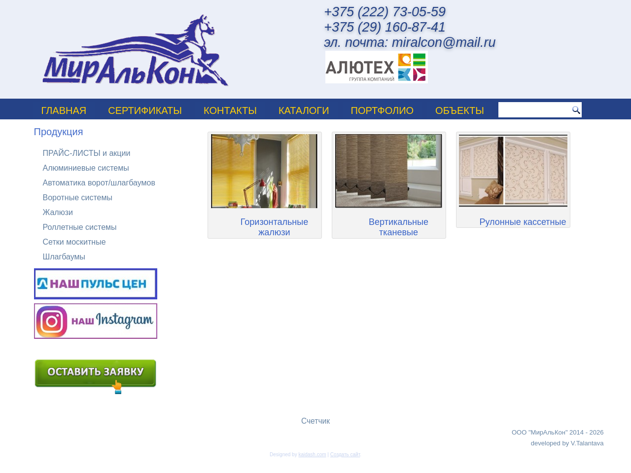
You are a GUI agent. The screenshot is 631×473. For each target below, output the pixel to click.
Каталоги (304, 110)
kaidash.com (312, 454)
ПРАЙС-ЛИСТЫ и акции (87, 153)
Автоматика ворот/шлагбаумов (99, 183)
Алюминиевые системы (86, 168)
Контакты (230, 110)
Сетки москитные (74, 242)
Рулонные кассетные (523, 222)
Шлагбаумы (64, 257)
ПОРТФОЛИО (382, 110)
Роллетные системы (80, 227)
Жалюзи (58, 212)
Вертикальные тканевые (398, 227)
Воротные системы (78, 197)
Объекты (459, 110)
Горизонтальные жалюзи (274, 227)
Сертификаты (145, 110)
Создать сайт (345, 454)
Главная (64, 110)
